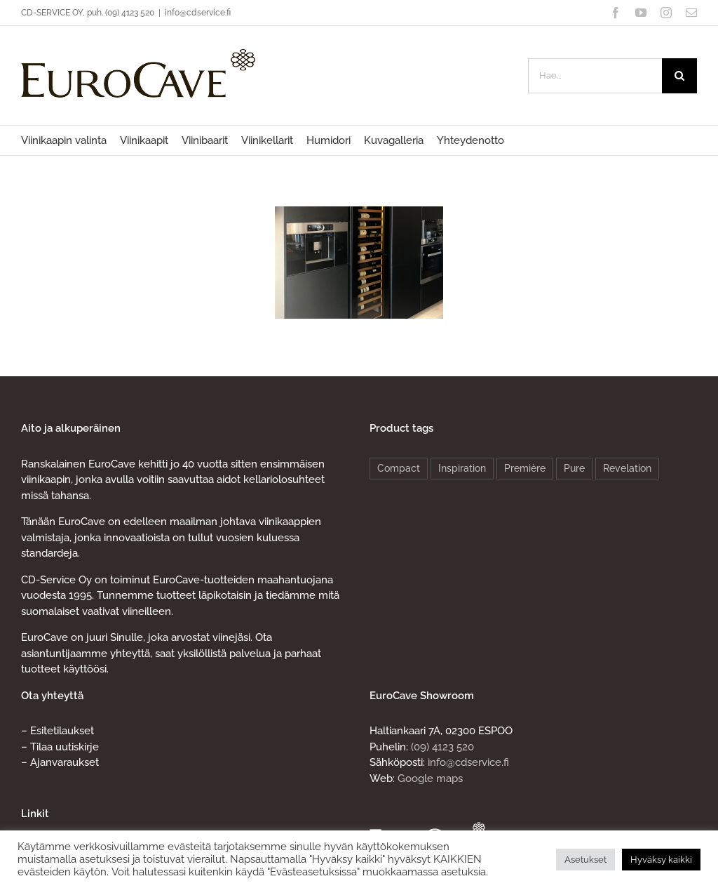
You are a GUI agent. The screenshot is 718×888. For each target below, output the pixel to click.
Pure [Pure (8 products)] (574, 468)
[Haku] (679, 75)
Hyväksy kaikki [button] (661, 859)
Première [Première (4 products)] (525, 468)
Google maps (430, 778)
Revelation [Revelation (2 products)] (627, 468)
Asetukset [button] (585, 859)
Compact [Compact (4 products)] (398, 468)
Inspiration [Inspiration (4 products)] (462, 468)
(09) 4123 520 (442, 747)
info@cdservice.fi (198, 13)
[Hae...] (595, 75)
